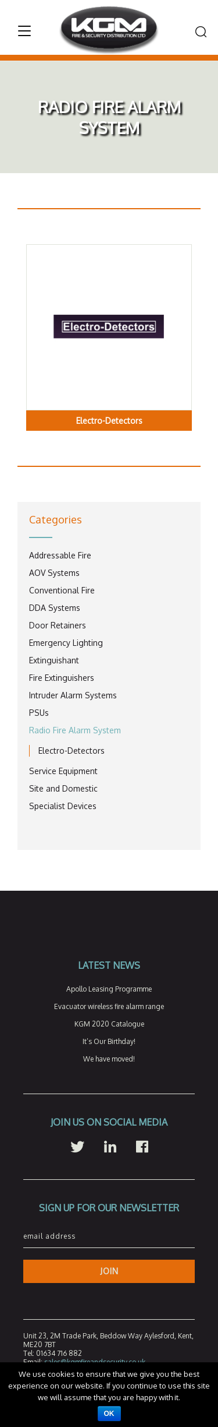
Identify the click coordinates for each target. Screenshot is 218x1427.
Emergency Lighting (66, 643)
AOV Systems (54, 573)
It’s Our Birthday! (109, 1041)
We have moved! (109, 1059)
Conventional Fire (62, 590)
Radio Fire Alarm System (75, 730)
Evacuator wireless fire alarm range (109, 1006)
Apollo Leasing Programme (109, 989)
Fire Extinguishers (61, 678)
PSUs (39, 713)
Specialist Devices (63, 806)
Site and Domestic (63, 788)
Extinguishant (54, 660)
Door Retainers (57, 625)
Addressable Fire (60, 555)
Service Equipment (63, 771)
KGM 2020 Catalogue (109, 1024)
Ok (109, 1414)
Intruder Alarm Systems (73, 695)
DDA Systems (54, 608)
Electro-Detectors (71, 750)
